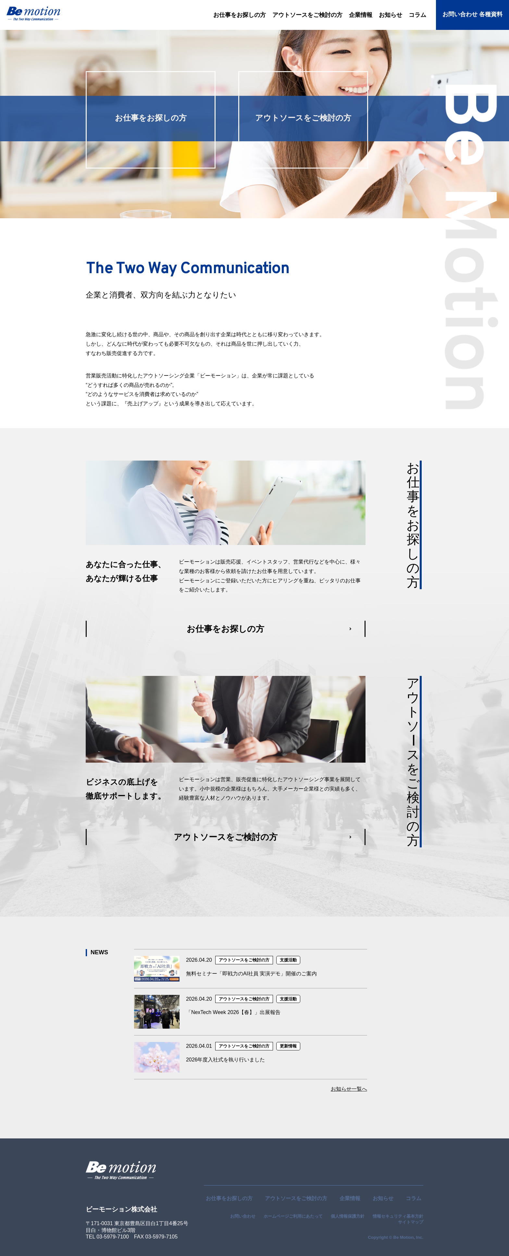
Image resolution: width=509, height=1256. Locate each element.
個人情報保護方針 (348, 1216)
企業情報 (350, 1198)
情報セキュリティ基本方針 (398, 1216)
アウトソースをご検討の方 (296, 1198)
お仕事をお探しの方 (229, 1198)
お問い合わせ (242, 1216)
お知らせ (383, 1198)
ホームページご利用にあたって (293, 1216)
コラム (413, 1198)
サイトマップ (410, 1222)
